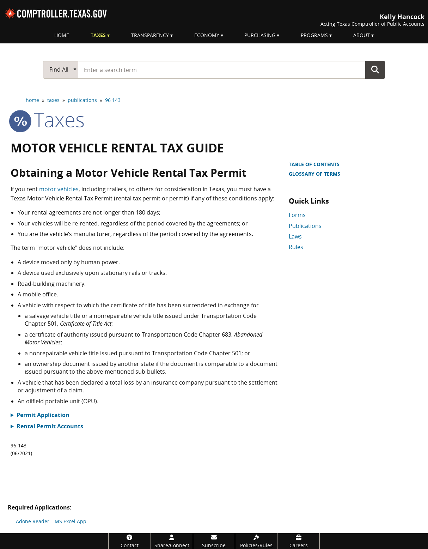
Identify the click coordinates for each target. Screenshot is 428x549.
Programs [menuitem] (314, 35)
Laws (295, 236)
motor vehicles (59, 189)
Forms (297, 215)
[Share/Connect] (172, 541)
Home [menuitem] (61, 35)
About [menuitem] (361, 35)
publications (82, 100)
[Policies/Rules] (256, 541)
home (32, 100)
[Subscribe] (214, 541)
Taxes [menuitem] (98, 35)
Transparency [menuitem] (150, 35)
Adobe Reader (32, 521)
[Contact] (130, 541)
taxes (53, 100)
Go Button (375, 69)
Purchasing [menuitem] (259, 35)
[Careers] (298, 541)
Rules (296, 247)
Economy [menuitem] (206, 35)
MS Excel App (70, 521)
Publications (305, 226)
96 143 (113, 100)
